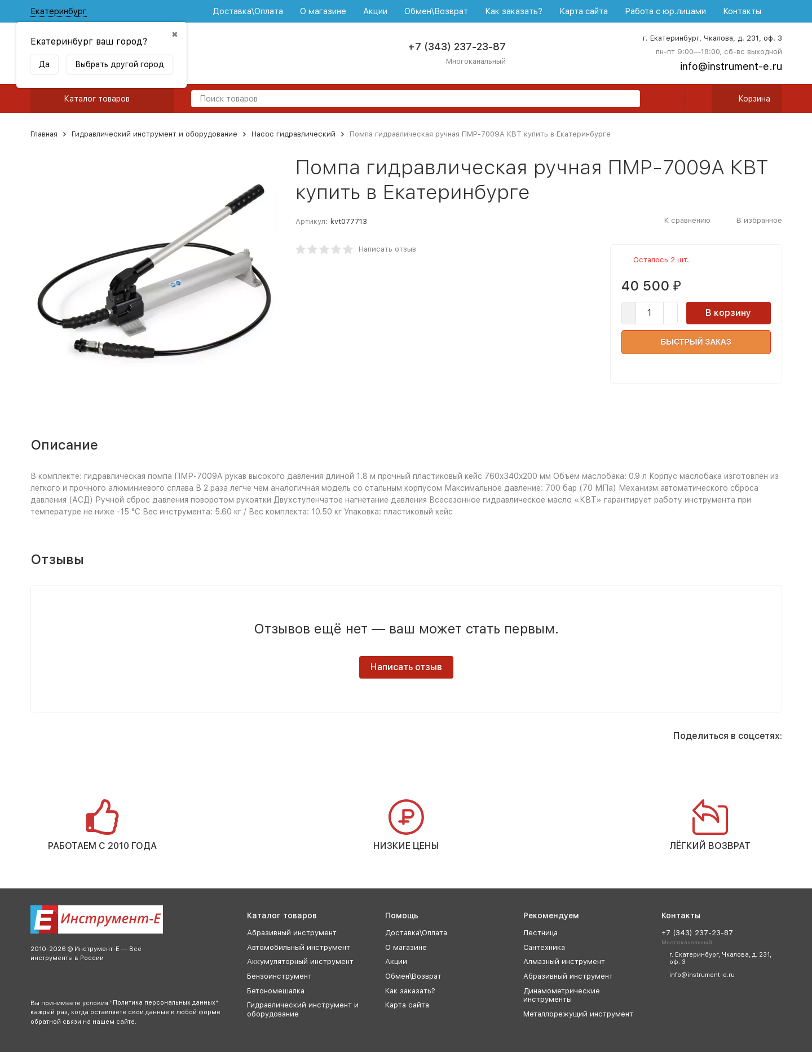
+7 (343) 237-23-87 (457, 46)
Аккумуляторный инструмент (300, 961)
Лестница (540, 932)
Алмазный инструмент (564, 961)
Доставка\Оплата (248, 11)
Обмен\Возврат (436, 11)
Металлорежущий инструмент (578, 1014)
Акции (375, 11)
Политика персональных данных (164, 1002)
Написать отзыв (387, 249)
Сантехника (544, 947)
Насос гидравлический (293, 134)
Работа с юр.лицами (665, 11)
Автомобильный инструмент (298, 947)
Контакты (742, 11)
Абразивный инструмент (292, 932)
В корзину (728, 312)
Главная (44, 134)
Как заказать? (513, 11)
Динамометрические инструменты (561, 995)
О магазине (323, 11)
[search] (627, 99)
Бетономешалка (275, 991)
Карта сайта (583, 11)
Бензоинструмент (279, 976)
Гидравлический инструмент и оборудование (154, 134)
